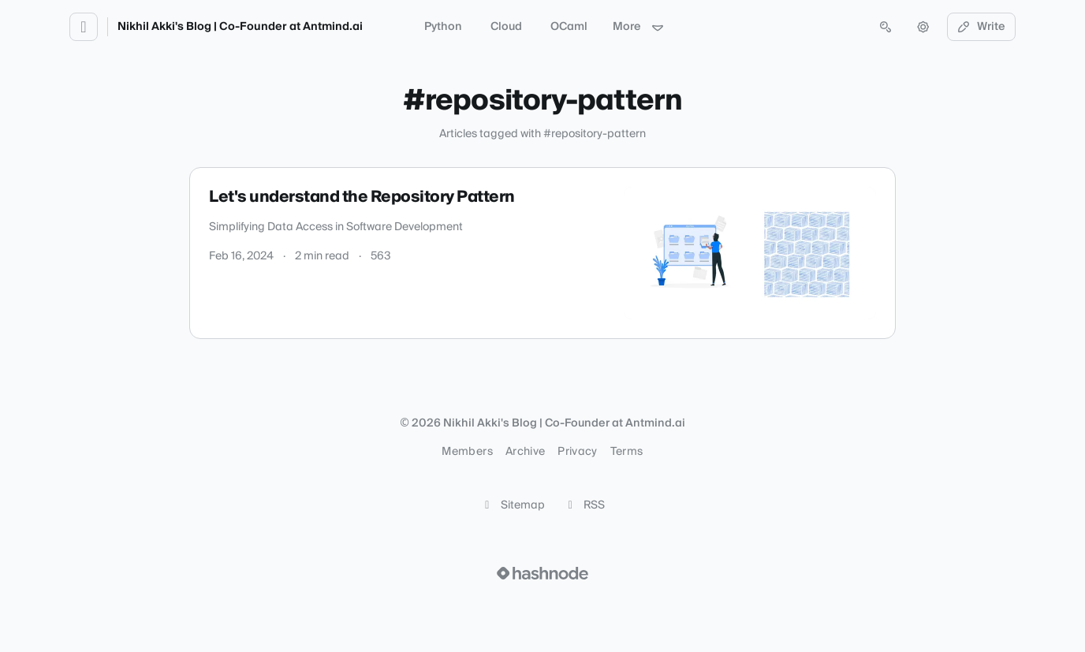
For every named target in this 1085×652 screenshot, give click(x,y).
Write (981, 26)
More (639, 26)
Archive (525, 451)
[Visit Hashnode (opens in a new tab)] (542, 573)
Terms (626, 451)
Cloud (506, 26)
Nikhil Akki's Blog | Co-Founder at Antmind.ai (240, 26)
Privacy (577, 451)
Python (443, 26)
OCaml (568, 26)
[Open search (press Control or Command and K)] (885, 27)
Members (467, 451)
